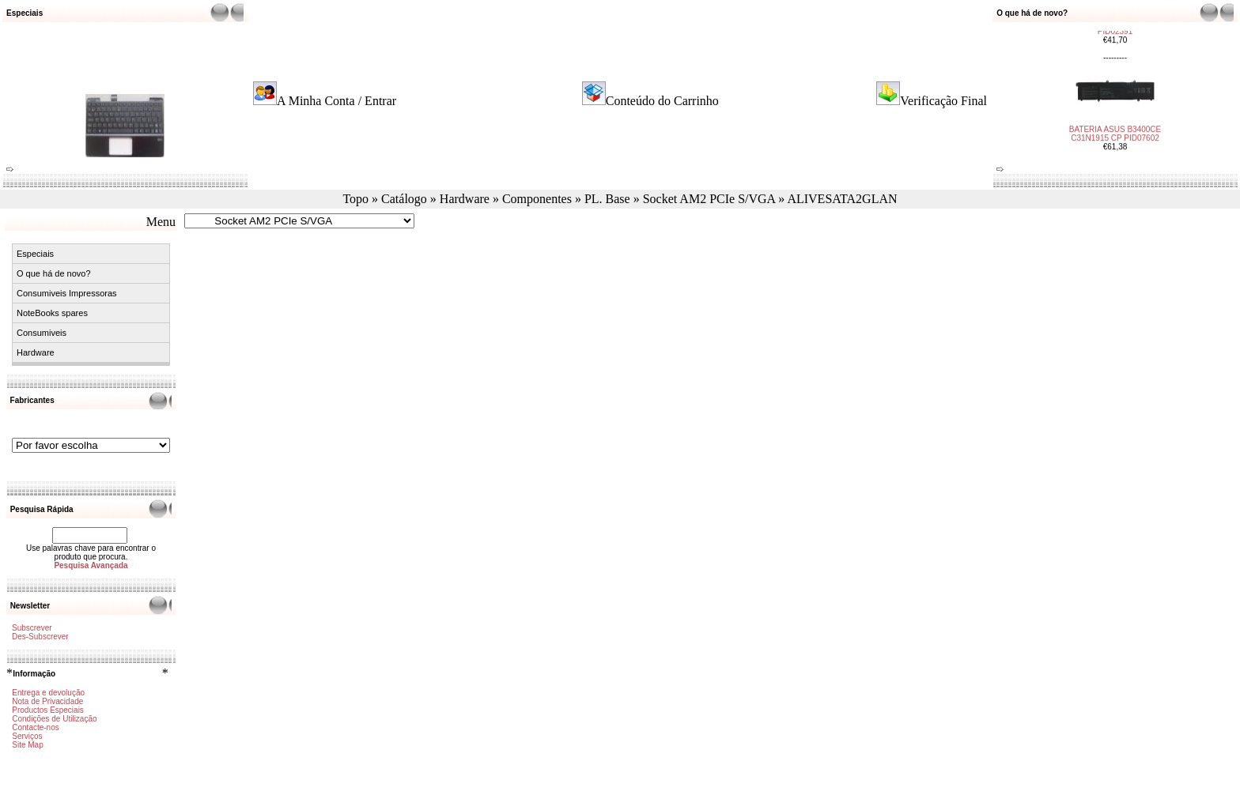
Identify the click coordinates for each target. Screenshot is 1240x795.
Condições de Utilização (54, 718)
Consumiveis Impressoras (67, 293)
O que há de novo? (54, 273)
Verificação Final (943, 100)
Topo (355, 198)
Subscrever (32, 628)
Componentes (537, 198)
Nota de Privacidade (47, 701)
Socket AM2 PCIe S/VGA (709, 198)
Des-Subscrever (40, 636)
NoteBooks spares (52, 313)
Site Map (27, 744)
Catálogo (404, 198)
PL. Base (607, 198)
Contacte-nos (35, 727)
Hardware (465, 198)
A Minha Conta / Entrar (336, 100)
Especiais (35, 253)
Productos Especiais (48, 710)
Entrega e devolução (48, 692)
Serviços (27, 736)
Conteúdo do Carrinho (662, 100)
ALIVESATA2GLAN (842, 198)
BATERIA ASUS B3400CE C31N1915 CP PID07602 (1115, 126)
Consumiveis (41, 332)
